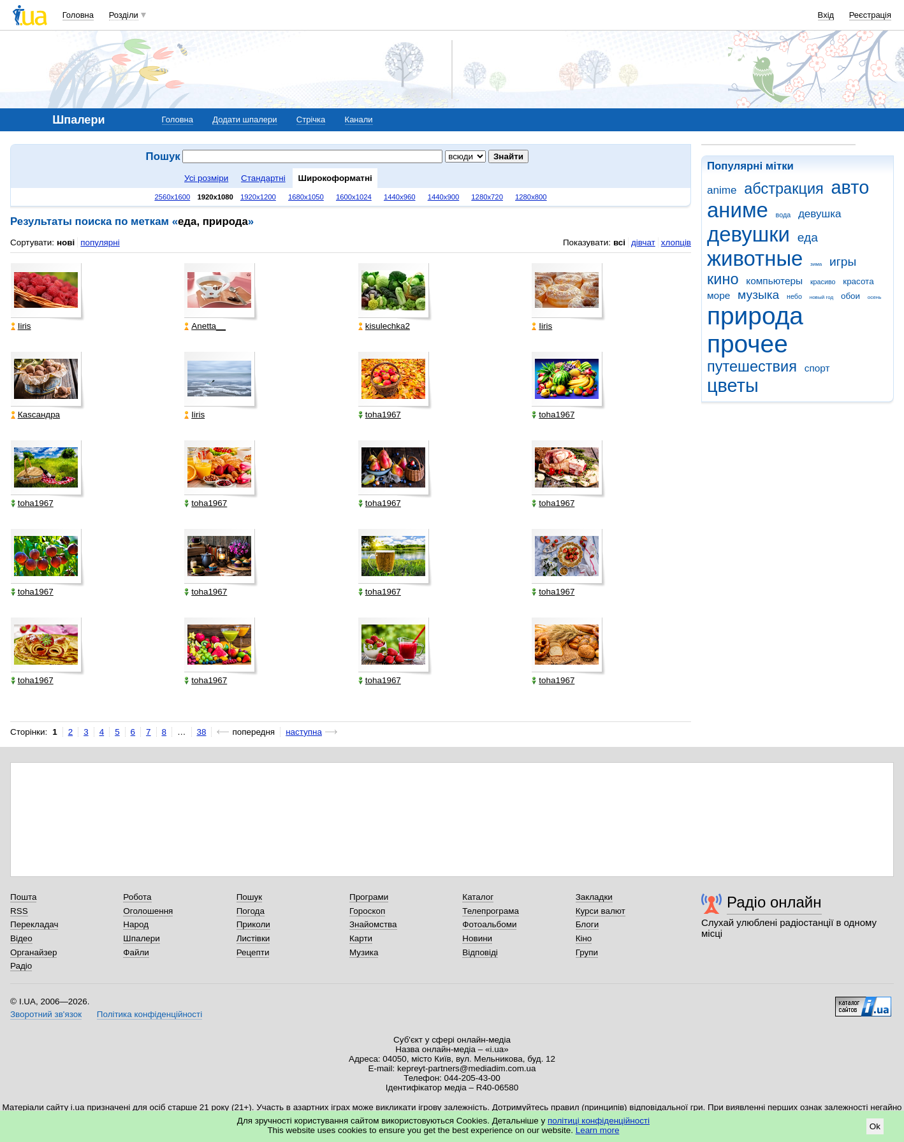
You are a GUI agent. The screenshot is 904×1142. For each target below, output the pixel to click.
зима (816, 264)
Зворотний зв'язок (46, 1014)
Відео (21, 938)
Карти (360, 938)
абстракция (784, 188)
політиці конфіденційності (599, 1120)
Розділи (123, 15)
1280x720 (487, 197)
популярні (99, 242)
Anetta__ (205, 326)
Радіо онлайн (774, 902)
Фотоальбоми (489, 924)
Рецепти (253, 952)
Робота (137, 897)
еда (808, 237)
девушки (748, 234)
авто (850, 187)
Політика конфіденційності (149, 1014)
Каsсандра (35, 414)
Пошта (23, 897)
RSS (19, 911)
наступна (304, 732)
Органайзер (33, 952)
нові (66, 242)
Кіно (584, 938)
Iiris (21, 326)
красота (858, 281)
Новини (477, 938)
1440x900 (444, 197)
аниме (737, 210)
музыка (758, 294)
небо (794, 296)
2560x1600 (172, 197)
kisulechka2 (384, 326)
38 (202, 732)
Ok (875, 1126)
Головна (78, 15)
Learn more (598, 1130)
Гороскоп (367, 911)
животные (755, 258)
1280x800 (531, 197)
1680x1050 (306, 197)
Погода (251, 911)
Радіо (21, 966)
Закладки (594, 897)
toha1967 (379, 414)
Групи (587, 952)
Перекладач (34, 924)
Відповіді (480, 952)
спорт (817, 368)
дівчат (643, 242)
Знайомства (373, 924)
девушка (820, 214)
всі (619, 242)
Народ (136, 924)
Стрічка (310, 119)
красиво (823, 282)
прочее (747, 344)
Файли (136, 952)
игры (842, 261)
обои (850, 296)
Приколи (253, 924)
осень (875, 297)
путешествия (752, 366)
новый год (821, 297)
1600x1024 (354, 197)
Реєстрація (870, 15)
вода (783, 215)
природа (755, 315)
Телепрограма (490, 911)
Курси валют (600, 911)
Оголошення (148, 911)
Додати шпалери (244, 119)
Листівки (253, 938)
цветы (733, 385)
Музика (363, 952)
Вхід (826, 15)
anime (721, 190)
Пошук (250, 897)
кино (723, 279)
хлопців (676, 242)
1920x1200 (258, 197)
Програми (368, 897)
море (718, 295)
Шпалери (141, 938)
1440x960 (400, 197)
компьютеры (774, 280)
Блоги (587, 924)
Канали (359, 119)
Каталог (477, 897)
